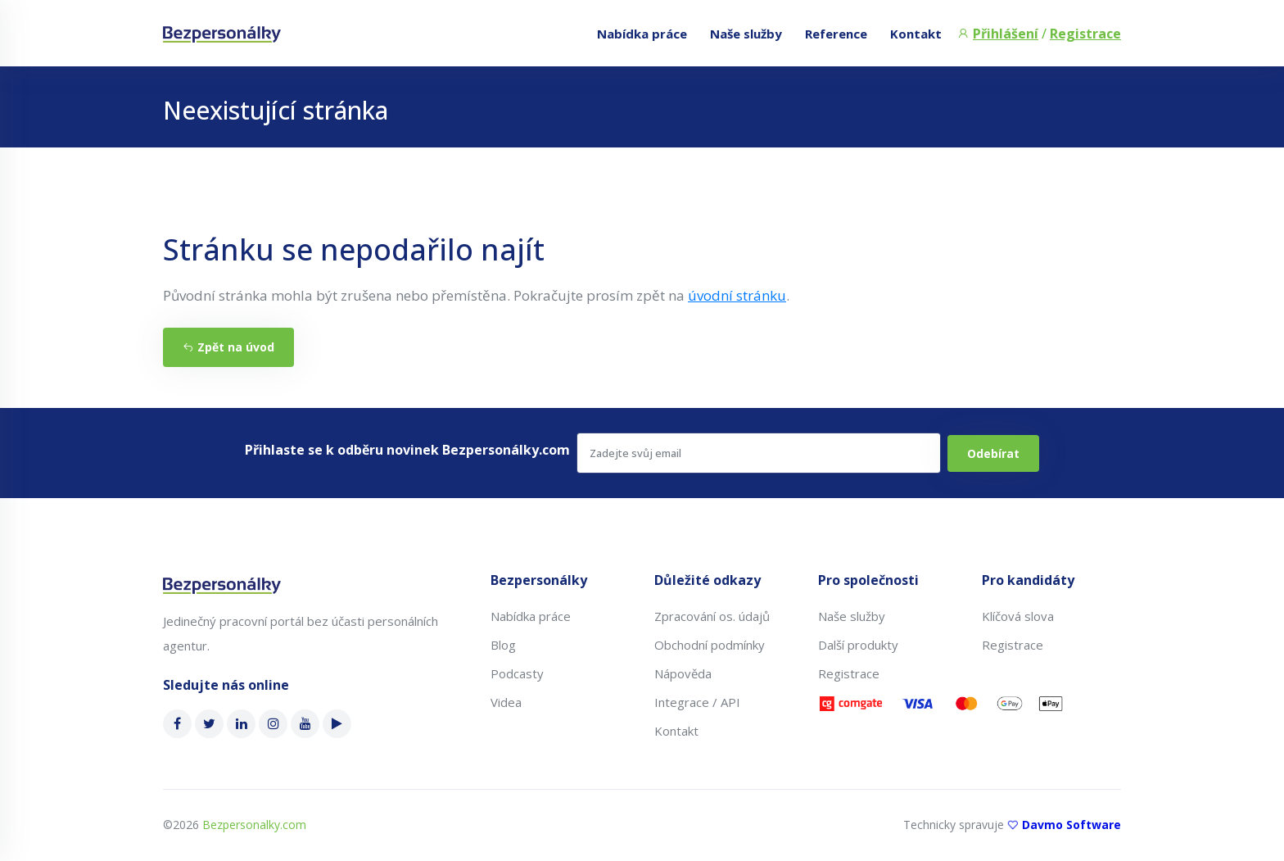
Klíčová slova (1018, 616)
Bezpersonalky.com (254, 824)
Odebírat (993, 453)
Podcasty (517, 673)
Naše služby (746, 33)
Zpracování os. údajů (712, 616)
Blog (503, 645)
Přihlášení (1005, 34)
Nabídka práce (642, 33)
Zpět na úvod (228, 347)
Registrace (1085, 34)
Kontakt (916, 33)
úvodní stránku (737, 295)
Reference (836, 33)
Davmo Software (1071, 824)
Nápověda (683, 673)
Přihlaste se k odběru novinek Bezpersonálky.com (407, 450)
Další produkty (858, 645)
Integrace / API (697, 702)
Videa (506, 702)
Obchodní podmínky (709, 645)
